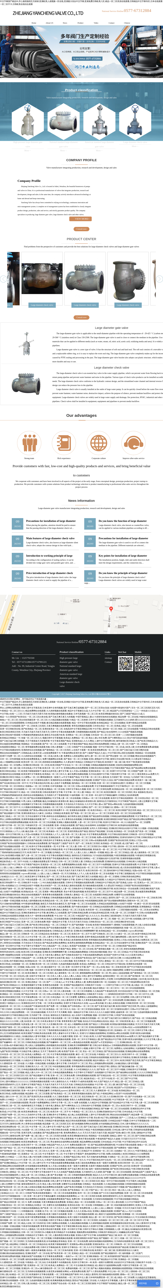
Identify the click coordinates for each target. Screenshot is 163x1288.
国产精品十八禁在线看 (99, 1024)
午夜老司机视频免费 (30, 1226)
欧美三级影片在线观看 (56, 1214)
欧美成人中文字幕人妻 (10, 1112)
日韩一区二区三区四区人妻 (71, 861)
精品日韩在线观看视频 (76, 1121)
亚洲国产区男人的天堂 (120, 1166)
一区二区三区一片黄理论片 (12, 828)
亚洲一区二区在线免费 (78, 1241)
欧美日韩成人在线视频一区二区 (14, 964)
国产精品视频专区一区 (135, 1187)
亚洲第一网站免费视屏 (52, 892)
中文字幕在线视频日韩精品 (58, 855)
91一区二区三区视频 (81, 765)
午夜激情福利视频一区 (10, 1154)
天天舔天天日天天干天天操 (133, 1139)
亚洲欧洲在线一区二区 (130, 1042)
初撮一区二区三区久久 (31, 738)
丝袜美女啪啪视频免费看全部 (129, 765)
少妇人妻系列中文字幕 (71, 1000)
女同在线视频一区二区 (31, 955)
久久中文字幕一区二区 (99, 711)
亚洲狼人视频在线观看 (66, 822)
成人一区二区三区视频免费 (143, 1021)
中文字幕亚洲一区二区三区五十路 (127, 1100)
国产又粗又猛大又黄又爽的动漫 (134, 750)
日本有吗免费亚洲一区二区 (101, 1277)
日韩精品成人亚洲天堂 (31, 753)
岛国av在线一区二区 (141, 870)
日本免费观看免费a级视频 (146, 747)
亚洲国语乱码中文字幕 (31, 1003)
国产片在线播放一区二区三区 (141, 1097)
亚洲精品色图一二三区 (10, 1069)
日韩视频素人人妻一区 (60, 889)
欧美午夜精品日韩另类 (145, 934)
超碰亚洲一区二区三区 (10, 1006)
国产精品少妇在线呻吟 (107, 732)
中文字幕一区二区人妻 (74, 792)
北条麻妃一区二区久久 (124, 1151)
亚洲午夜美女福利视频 (140, 1033)
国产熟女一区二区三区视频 (12, 1072)
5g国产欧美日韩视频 (9, 1051)
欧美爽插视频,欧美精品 (60, 1280)
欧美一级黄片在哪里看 (107, 1163)
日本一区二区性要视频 (10, 759)
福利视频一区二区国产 (132, 1253)
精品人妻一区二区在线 (103, 1087)
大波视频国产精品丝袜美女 (147, 1048)
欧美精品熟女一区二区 (103, 943)
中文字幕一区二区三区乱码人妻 (14, 976)
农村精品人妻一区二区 (101, 919)
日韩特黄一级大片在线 (78, 1057)
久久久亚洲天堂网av (134, 955)
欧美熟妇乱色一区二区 (31, 892)
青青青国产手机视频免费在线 (55, 858)
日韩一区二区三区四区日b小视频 (92, 846)
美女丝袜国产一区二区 (50, 886)
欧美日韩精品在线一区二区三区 (84, 867)
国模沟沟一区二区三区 (137, 901)
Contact (111, 23)
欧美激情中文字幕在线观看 (41, 1274)
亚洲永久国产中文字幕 (10, 864)
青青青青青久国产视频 (10, 988)
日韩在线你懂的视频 (98, 952)
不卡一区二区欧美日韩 (151, 898)
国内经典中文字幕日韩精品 (119, 870)
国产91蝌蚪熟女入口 (117, 738)
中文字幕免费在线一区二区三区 (35, 997)
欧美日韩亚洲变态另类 (10, 732)
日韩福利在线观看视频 (99, 1057)
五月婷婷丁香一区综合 (120, 777)
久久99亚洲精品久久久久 (85, 1069)
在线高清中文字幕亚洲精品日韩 (78, 729)
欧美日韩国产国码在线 (31, 1277)
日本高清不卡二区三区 (78, 1063)
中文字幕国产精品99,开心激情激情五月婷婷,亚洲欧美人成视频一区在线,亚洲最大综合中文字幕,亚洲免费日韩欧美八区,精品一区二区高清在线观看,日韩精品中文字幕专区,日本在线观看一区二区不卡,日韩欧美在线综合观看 (81, 2)
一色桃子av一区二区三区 (75, 1256)
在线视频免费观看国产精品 (58, 1199)
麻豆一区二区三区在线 (86, 1054)
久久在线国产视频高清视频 (130, 732)
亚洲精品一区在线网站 (148, 1118)
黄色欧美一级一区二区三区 (105, 849)
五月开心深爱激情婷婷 (52, 988)
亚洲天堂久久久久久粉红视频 (59, 961)
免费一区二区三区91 (144, 1241)
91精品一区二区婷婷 (79, 720)
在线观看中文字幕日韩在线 (33, 928)
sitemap (108, 658)
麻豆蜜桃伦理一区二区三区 (52, 1268)
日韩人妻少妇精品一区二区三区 (14, 1274)
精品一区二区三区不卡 (10, 807)
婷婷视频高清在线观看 (56, 1045)
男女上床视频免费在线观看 (101, 1063)
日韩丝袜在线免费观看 (37, 843)
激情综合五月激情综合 (107, 801)
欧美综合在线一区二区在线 (80, 1205)
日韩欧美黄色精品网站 (130, 877)
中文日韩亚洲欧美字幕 (103, 889)
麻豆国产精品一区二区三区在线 (130, 1084)
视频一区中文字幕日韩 (103, 747)
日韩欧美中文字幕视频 (82, 889)
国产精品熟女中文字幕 (111, 1039)
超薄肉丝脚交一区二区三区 (115, 976)
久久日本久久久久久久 (139, 1256)
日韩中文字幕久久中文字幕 (118, 985)
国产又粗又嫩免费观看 (116, 937)
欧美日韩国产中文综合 (60, 765)
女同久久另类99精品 (99, 828)
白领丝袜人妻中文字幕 (31, 1027)
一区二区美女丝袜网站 (148, 910)
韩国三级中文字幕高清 (31, 708)
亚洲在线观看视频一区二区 (101, 1027)
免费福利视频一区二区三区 (78, 1268)
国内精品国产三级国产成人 (144, 1172)
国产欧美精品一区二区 (31, 729)
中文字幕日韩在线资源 (139, 952)
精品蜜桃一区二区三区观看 (33, 907)
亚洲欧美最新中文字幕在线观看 (14, 1078)
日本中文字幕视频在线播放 (101, 720)
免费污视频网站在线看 (52, 759)
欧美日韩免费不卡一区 (58, 810)
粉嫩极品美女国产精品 (129, 1232)
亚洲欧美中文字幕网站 (56, 1115)
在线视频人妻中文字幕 (143, 919)
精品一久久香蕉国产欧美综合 (13, 717)
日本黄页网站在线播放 (74, 1148)
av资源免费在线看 (78, 1271)
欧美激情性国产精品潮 (31, 840)
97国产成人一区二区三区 (100, 1190)
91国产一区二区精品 (138, 744)
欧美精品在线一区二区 (122, 789)
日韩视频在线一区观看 (31, 1211)
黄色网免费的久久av (73, 1133)
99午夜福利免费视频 (30, 904)
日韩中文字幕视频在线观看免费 (80, 883)
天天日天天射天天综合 (78, 922)
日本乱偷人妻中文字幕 (122, 1130)
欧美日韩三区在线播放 (31, 952)
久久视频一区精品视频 (148, 828)
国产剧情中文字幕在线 (10, 940)
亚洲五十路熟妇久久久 (10, 1003)
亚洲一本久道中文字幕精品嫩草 (103, 795)
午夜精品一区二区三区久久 (12, 711)
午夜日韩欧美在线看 (75, 937)
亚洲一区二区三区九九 (33, 1160)
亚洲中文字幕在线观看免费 (124, 864)
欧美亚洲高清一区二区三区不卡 (99, 892)
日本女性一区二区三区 (78, 1027)
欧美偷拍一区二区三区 (56, 831)
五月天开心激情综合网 (10, 1124)
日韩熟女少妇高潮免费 (128, 795)
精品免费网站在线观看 (35, 711)
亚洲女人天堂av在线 (138, 840)
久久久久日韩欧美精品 (147, 1072)
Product (80, 23)
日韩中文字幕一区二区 (105, 946)
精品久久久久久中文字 (135, 1178)
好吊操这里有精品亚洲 (99, 913)
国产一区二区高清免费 (113, 1000)
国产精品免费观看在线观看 (37, 1181)
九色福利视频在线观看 (133, 804)
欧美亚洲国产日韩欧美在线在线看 (36, 1033)
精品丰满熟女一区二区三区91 (106, 988)
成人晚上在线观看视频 (78, 1115)
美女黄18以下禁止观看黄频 (61, 1139)
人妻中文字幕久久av (55, 937)
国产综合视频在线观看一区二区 (14, 846)
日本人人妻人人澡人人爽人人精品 (65, 976)
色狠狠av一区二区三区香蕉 (37, 786)
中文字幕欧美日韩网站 (80, 858)
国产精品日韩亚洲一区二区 (33, 994)
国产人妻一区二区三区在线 (35, 837)
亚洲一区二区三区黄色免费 (99, 789)
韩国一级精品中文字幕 (56, 922)
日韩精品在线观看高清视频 (12, 916)
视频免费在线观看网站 (87, 1232)
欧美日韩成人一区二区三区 (103, 810)
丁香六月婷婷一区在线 (10, 1009)
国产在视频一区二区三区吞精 (83, 837)
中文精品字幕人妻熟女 (29, 1051)
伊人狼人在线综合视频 (145, 925)
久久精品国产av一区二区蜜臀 (137, 822)
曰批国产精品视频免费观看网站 (14, 949)
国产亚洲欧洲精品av (9, 1163)
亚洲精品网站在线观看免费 (12, 1166)
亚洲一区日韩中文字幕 (10, 946)
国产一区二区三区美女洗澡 (97, 708)
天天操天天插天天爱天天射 (35, 714)
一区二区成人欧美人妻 (124, 747)
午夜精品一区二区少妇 (35, 1262)
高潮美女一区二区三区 (31, 1154)
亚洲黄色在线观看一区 (80, 810)
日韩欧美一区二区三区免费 (12, 1259)
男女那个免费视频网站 (10, 804)
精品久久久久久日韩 (9, 1021)
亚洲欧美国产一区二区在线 (147, 943)
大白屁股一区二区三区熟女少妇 (35, 1130)
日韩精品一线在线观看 (93, 1184)
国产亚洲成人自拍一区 (126, 883)
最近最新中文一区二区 (54, 967)
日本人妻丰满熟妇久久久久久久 (14, 1081)
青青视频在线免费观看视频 (101, 940)
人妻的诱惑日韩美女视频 (63, 1235)
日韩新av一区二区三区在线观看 (96, 798)
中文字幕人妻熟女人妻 (76, 982)
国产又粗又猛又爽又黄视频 (12, 741)
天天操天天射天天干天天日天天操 (57, 1084)
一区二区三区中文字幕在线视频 (138, 961)
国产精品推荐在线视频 (99, 816)
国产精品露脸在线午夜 (52, 1133)
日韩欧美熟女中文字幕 (151, 837)
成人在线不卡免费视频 (60, 783)
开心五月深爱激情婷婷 (10, 1033)
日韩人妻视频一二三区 (60, 747)
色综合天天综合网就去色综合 (96, 1021)
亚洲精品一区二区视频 (128, 1259)
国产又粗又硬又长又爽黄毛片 (13, 910)
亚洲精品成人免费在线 (35, 1214)
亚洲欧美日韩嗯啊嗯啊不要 (86, 931)
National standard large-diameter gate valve (71, 668)
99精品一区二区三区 (94, 792)
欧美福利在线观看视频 (128, 825)
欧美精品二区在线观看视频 (56, 919)
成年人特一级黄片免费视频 (12, 1169)
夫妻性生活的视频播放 (56, 1205)
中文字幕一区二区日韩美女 (12, 786)
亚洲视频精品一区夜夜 (149, 907)
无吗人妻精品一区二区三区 (111, 961)
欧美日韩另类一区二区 (96, 870)
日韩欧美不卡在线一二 (31, 883)
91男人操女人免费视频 (31, 801)
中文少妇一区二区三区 (64, 916)
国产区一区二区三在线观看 (54, 744)
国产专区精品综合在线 (10, 1130)
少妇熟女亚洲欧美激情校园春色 (37, 931)
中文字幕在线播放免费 (31, 1148)
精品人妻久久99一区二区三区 (89, 928)
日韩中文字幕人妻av (150, 867)
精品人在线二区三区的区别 (33, 1223)
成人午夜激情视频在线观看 (58, 1039)
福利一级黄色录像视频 (99, 1169)
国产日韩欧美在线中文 (72, 955)
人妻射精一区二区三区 (139, 1271)
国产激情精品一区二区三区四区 (56, 750)
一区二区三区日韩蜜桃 (82, 991)
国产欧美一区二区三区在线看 (59, 1069)
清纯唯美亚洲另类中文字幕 (120, 994)
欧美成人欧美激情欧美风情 (76, 940)
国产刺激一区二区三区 (81, 813)
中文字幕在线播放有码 (10, 750)
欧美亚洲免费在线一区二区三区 (105, 750)
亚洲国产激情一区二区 (10, 889)
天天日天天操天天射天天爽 (147, 1024)
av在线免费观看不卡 (51, 753)
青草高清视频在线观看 (82, 726)
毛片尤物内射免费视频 (10, 904)
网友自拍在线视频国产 (10, 753)
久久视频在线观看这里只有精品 (43, 861)
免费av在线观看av (114, 1154)
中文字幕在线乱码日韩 (39, 783)
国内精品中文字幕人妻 (134, 1196)
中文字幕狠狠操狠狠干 (105, 786)
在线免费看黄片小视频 (78, 1048)
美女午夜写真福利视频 (137, 738)
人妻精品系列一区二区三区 (116, 1226)
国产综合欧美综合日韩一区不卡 (14, 783)
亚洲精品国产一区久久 (76, 1160)
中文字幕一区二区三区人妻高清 (95, 777)
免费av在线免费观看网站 (108, 837)
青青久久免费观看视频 (80, 1100)
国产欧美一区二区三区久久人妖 (54, 1208)
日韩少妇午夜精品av (9, 919)
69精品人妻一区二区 (119, 744)
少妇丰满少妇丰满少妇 (148, 979)
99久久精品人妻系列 (106, 898)
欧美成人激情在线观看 (72, 886)
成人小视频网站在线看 (10, 762)
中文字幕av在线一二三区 (11, 714)
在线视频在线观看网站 (66, 1196)
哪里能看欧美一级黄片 (50, 777)
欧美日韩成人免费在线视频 (12, 1094)
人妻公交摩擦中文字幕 (147, 801)
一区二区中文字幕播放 (39, 898)
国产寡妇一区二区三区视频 (76, 759)
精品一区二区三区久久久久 (149, 810)
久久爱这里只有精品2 (140, 759)
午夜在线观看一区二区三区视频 (39, 880)
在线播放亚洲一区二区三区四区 (147, 789)
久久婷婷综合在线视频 (31, 756)
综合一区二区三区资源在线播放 (86, 1009)
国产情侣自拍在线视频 (114, 1051)
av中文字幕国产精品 (70, 777)
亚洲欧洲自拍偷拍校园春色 (12, 1253)
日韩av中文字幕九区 (139, 1009)
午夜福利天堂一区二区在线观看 (39, 825)
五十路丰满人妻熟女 (51, 955)
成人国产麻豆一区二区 (132, 843)
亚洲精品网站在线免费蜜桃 (76, 768)
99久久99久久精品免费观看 (58, 907)
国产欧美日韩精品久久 (147, 741)
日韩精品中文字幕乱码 (94, 762)
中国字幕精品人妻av (85, 717)
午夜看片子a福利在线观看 (81, 1081)
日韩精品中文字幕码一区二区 (38, 1235)
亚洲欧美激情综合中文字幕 (33, 913)
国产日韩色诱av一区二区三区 (13, 798)
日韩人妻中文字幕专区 (140, 997)
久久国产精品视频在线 (105, 1036)
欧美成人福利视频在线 (31, 901)
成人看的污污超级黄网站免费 (108, 1214)
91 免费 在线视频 (62, 828)
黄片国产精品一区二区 (10, 1148)
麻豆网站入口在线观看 (56, 913)
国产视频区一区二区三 (109, 1238)
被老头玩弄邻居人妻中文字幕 (55, 771)
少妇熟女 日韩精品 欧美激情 (57, 813)
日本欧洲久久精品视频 (136, 861)
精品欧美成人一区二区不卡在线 (14, 861)
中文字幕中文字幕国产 (147, 864)
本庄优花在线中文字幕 (128, 991)
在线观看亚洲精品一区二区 (12, 747)
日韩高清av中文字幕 (34, 979)
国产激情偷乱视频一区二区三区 (39, 828)
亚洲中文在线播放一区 (10, 1277)
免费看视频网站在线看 (72, 864)
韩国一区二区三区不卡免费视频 (97, 864)
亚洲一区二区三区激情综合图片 (35, 780)
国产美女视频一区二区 (60, 1175)
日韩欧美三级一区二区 (10, 1106)
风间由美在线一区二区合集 (12, 1181)
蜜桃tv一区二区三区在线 (125, 807)
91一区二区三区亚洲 (34, 789)
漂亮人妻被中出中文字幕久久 (65, 1033)
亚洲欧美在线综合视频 (99, 768)
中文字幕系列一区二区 (52, 1154)
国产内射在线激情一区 (82, 907)
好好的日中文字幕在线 (124, 1262)
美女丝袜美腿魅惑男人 (10, 1175)
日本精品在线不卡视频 (35, 723)
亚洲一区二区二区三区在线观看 (138, 1193)
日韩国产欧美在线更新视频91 (13, 843)
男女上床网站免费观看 (10, 708)
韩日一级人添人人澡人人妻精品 (126, 1190)
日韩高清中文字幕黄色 (52, 840)
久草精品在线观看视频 (107, 904)
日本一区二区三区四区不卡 (36, 1139)
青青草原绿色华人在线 (10, 952)
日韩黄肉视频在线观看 (93, 819)
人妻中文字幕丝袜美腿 (10, 907)
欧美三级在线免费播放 (82, 1087)
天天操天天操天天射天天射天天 (35, 732)
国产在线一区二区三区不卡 (47, 1000)
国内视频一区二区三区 (10, 1220)
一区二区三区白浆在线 (37, 717)
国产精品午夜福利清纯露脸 (12, 1250)
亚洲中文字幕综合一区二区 (74, 1247)
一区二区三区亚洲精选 (122, 1160)
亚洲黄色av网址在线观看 (118, 1033)
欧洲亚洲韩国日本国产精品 (116, 819)
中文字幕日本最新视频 (10, 801)
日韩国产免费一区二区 (141, 771)
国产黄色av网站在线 (113, 804)
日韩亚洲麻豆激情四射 (10, 1091)
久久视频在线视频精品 (31, 807)
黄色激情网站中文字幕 (95, 1154)
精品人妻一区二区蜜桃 (109, 877)
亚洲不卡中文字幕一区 (120, 771)
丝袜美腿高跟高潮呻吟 (124, 1205)
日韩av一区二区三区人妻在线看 (78, 988)
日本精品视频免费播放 (78, 952)
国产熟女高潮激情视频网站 (39, 798)
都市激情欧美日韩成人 (126, 741)
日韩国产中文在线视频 (82, 747)
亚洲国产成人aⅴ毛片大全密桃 (127, 1211)
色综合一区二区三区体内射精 (13, 1238)
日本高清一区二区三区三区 (103, 735)
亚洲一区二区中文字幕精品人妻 (86, 1039)
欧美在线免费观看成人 (31, 759)
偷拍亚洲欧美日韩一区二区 (12, 982)
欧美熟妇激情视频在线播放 (60, 714)
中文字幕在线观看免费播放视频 (14, 822)
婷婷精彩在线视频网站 (52, 762)
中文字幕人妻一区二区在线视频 (66, 798)
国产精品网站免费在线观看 (143, 768)
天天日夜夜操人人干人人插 (12, 831)
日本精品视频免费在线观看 (33, 1069)
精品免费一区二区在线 (128, 717)
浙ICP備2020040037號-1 (101, 694)
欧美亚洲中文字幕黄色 (31, 774)
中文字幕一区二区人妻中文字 (42, 1127)
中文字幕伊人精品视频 (136, 1181)
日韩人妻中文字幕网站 (92, 976)
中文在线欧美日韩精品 (145, 1217)
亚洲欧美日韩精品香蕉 (52, 849)
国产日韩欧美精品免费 (124, 780)
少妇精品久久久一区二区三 (12, 877)
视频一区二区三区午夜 (122, 919)
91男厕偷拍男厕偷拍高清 (32, 735)
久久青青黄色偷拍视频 (92, 1000)
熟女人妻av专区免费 (98, 738)
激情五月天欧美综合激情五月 (53, 904)
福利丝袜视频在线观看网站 (101, 1241)
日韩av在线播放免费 (85, 786)
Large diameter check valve (69, 684)
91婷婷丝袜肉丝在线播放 (106, 717)
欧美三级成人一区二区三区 (12, 816)
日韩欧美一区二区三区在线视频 (128, 1244)
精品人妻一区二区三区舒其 (101, 1217)
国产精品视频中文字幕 (10, 813)
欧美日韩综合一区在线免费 (126, 889)
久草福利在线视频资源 (113, 928)
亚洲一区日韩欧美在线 (10, 729)
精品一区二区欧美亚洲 (31, 792)
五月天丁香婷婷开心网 (50, 1051)
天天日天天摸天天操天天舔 (12, 979)
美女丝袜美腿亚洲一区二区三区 (33, 720)
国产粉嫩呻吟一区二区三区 (12, 1042)
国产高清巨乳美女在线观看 (39, 1097)
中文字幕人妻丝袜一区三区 (105, 729)
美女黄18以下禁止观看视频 (138, 880)
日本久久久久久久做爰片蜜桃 (102, 1012)
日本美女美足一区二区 (103, 726)
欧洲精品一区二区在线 (54, 789)
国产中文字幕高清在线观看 (139, 967)
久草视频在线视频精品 (56, 1217)
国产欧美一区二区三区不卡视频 (111, 1069)
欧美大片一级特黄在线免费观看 (39, 916)
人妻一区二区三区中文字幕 (90, 822)
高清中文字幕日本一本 (113, 822)
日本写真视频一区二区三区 (86, 714)
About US (49, 23)
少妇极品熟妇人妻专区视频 (33, 1036)
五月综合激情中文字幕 (99, 774)
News (65, 23)
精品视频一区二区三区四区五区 (56, 1124)
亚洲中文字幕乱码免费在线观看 (90, 880)
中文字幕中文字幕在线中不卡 (42, 1172)
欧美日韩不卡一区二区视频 (39, 852)
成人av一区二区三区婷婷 (103, 813)
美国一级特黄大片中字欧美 (31, 1121)
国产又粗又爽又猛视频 (74, 708)
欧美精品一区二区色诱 (124, 831)
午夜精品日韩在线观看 (149, 729)
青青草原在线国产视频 (50, 1226)
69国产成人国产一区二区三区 (69, 1127)
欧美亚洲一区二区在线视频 (102, 873)
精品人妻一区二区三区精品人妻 (119, 852)
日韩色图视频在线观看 (60, 898)
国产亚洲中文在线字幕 (54, 958)
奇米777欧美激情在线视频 (137, 762)
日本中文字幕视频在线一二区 (142, 1121)
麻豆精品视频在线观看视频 (58, 723)
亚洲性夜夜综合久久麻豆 (32, 813)
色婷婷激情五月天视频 (10, 1060)
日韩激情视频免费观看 (82, 1175)
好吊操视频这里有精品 (109, 1124)
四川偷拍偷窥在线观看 (93, 886)
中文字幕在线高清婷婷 (118, 834)
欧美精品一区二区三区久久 (54, 774)
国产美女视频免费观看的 (115, 901)
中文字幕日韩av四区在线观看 (121, 753)
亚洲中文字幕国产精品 (31, 849)
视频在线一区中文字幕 (10, 1133)
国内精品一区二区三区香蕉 (84, 783)
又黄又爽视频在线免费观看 (58, 726)
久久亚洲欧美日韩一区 (56, 1024)
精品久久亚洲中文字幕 (93, 1226)
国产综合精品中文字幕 (119, 1103)
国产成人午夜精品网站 (103, 1094)
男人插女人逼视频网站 (147, 1006)
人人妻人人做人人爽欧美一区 (13, 867)
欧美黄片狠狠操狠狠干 (31, 771)
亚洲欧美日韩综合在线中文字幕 (123, 828)
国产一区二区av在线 (96, 967)
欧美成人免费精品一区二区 (76, 738)
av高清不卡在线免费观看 (125, 1094)
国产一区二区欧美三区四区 (33, 726)
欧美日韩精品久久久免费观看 (146, 846)
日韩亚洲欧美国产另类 (149, 889)
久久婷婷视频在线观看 (56, 711)
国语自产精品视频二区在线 (101, 831)
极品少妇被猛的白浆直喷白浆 (55, 801)
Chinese (127, 23)
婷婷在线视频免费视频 (134, 949)
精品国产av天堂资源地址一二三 (124, 711)
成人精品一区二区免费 (124, 1277)
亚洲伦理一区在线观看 (141, 1166)
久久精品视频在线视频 (58, 720)
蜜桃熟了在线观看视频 (124, 925)
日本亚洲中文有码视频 (52, 708)
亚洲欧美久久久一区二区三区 (38, 1066)
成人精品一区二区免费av (11, 765)
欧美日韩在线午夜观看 (10, 735)
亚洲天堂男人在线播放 (31, 1133)
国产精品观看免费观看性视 (103, 1145)
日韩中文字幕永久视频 (76, 789)
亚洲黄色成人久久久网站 (83, 741)
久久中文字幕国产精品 (60, 949)
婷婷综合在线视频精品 (33, 795)
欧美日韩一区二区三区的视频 (42, 822)
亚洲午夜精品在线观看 (136, 723)
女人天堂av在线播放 (79, 771)
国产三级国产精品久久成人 (132, 714)
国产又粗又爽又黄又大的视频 (61, 717)
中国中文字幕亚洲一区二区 (12, 973)
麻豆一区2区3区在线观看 (148, 904)
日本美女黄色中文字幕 (50, 1021)
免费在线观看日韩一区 (97, 982)
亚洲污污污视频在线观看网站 (93, 1033)
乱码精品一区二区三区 (62, 852)
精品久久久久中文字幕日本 (12, 1109)
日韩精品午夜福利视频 (54, 1121)
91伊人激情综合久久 (59, 1081)
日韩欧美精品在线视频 (35, 1042)
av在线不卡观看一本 (81, 750)
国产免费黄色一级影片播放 (126, 1148)
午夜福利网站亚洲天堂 (72, 753)
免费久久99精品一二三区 (11, 1100)
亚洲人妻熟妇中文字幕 (99, 759)
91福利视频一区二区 (79, 795)
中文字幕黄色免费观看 (97, 834)
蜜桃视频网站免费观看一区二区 (94, 973)
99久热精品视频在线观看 (53, 883)
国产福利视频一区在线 (82, 925)
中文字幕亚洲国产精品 (60, 741)
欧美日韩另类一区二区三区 (130, 1163)
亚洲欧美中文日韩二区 (139, 1247)
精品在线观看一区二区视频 (12, 967)
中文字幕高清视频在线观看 (148, 873)
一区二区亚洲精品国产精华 (66, 1274)
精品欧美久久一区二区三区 (12, 880)
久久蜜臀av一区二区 (30, 777)
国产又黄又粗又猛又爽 (105, 1006)
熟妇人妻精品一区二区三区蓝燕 (70, 910)
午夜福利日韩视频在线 (145, 855)
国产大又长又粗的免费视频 (111, 1193)
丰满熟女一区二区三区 (118, 1157)
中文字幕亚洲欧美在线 (109, 867)
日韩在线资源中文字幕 (52, 792)
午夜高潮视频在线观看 (124, 855)
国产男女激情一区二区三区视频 (120, 756)
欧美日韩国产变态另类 (126, 810)
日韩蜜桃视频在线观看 (86, 732)
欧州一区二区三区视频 (88, 1193)
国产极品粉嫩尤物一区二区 (130, 1066)
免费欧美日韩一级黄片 (10, 840)
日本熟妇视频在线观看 (82, 780)
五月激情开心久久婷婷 (124, 720)
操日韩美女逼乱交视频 (78, 816)
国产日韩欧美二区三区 (103, 934)
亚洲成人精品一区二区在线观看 (128, 726)
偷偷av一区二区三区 (9, 720)
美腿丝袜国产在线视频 (31, 1256)
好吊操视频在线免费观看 (36, 1166)
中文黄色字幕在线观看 (85, 1139)
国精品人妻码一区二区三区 (122, 1136)
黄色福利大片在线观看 (10, 726)
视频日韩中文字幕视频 (52, 738)
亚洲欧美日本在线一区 (123, 1127)
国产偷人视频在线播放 (101, 1268)
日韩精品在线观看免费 (103, 907)
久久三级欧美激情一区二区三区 (66, 1097)
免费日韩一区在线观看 (82, 1199)
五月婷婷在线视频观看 (39, 949)
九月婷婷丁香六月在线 (141, 777)
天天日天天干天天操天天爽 (31, 919)
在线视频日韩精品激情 (10, 1142)
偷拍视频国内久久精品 (10, 1036)
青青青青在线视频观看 (10, 873)
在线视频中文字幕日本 (31, 804)
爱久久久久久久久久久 (145, 720)
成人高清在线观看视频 (130, 867)
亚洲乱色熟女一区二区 (35, 982)
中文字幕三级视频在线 (125, 873)
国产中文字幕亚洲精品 (151, 1060)
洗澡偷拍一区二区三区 (52, 807)
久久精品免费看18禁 (131, 958)
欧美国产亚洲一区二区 (72, 1051)
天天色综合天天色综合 (74, 804)
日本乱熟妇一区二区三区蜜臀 (63, 997)
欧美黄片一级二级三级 (115, 762)
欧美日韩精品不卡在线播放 (63, 1232)
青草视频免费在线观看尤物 (37, 747)
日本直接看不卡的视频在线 (58, 1262)
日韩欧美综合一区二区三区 (101, 922)
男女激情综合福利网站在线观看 (64, 1142)
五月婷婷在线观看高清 (35, 1241)
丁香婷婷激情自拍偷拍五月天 (13, 852)
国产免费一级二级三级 (31, 1136)
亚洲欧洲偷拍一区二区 (134, 1000)
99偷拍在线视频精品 (148, 717)
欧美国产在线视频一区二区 (82, 946)
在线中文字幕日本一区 (39, 976)
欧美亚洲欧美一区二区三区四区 (118, 792)
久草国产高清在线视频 (124, 1015)
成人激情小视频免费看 (113, 970)
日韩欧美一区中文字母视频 (141, 834)
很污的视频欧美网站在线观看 (63, 970)
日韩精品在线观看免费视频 (126, 907)
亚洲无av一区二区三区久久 (149, 883)
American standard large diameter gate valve (71, 676)
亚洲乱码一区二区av (111, 1106)
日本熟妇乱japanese (58, 1091)
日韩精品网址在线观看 (82, 1060)
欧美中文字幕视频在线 (39, 1118)
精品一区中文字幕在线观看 (84, 723)
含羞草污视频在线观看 (99, 1166)
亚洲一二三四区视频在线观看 (129, 735)
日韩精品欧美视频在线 (50, 1178)
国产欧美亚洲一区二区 (10, 1187)
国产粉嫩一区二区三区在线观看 (82, 904)
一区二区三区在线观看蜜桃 (12, 723)
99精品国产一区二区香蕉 (32, 958)
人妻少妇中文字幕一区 (137, 937)
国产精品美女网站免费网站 (141, 819)
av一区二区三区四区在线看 (54, 1136)
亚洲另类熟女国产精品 (78, 831)
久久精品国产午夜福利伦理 (105, 991)
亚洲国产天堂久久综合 (103, 780)
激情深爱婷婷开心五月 (10, 1084)
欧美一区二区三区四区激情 (84, 1283)
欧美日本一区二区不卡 (52, 768)
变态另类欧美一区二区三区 (12, 937)
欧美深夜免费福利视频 (10, 1256)
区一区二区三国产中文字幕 (125, 1078)
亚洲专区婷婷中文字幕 (130, 837)
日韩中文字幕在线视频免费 (62, 732)
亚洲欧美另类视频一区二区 (92, 1018)
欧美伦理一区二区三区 (31, 762)
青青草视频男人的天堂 (10, 849)
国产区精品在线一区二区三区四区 (112, 1075)
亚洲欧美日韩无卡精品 (10, 777)
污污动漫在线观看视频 (103, 855)
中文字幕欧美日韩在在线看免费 (41, 910)
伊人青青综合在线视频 (72, 819)
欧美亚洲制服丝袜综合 (109, 714)
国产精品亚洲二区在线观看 (12, 789)
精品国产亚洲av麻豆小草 (119, 1133)
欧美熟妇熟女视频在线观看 (12, 1048)
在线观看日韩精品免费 (103, 895)
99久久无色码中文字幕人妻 (33, 1115)
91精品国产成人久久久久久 (88, 916)
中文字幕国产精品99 (127, 801)
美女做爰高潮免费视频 (10, 744)
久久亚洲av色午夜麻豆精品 (12, 961)
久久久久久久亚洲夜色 (10, 1145)
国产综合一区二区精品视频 (144, 1018)
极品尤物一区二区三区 (35, 831)
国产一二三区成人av (51, 819)
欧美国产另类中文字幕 (114, 955)
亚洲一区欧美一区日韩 (33, 1100)
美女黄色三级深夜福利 (111, 916)
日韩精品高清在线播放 (84, 1084)
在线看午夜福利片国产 (120, 708)
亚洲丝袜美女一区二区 (52, 729)
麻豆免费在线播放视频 (78, 774)
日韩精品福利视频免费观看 (122, 816)
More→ (28, 127)
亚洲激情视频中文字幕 (31, 985)
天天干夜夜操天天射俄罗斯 (37, 741)
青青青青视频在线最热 (82, 1094)
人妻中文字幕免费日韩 (105, 741)
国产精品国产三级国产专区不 (61, 843)
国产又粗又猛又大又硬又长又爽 (14, 925)
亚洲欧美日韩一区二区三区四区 (43, 964)
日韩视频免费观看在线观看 (124, 1045)
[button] (80, 75)
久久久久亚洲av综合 (123, 1027)
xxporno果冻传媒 (28, 873)
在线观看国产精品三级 (107, 1235)
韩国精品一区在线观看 (31, 744)
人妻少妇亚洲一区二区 (29, 1021)
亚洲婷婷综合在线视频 (31, 750)
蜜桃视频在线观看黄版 (122, 1268)
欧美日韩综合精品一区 (10, 771)
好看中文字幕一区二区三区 (12, 825)
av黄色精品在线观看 (80, 828)
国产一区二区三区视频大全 (101, 807)
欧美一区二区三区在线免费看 (128, 813)
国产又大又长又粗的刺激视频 (13, 870)
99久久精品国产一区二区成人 (55, 946)
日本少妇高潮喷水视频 (10, 855)
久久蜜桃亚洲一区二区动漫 (12, 1063)
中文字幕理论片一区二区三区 (129, 786)
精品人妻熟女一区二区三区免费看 (114, 997)
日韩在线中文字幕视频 (91, 1106)
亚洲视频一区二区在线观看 (134, 1214)
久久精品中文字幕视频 (98, 1103)
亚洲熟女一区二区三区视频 (78, 735)
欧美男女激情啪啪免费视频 (80, 943)
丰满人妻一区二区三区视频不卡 (124, 913)
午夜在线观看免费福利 (93, 955)
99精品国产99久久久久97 (57, 1145)
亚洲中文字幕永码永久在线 (76, 1003)
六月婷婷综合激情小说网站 (76, 807)
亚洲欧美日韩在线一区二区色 (36, 765)
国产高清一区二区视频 (145, 831)
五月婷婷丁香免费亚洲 (80, 1208)
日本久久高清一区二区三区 (71, 1078)
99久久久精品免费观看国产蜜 (13, 1265)
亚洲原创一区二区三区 (50, 864)
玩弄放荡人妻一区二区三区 (33, 1024)
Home (34, 23)
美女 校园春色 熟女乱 (142, 792)
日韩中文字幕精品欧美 (50, 1247)
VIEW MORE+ (82, 219)
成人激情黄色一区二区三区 (146, 852)
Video (96, 23)
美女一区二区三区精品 (118, 952)
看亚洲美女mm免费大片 (148, 774)
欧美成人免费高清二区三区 (76, 840)
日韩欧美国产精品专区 (126, 946)
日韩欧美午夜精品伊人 (52, 1157)
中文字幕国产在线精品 (107, 1283)
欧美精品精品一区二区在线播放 (111, 723)
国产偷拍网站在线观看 (35, 1048)
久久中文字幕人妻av (94, 804)
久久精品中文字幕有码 (115, 880)
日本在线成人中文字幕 (31, 768)
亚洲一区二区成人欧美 (84, 1036)
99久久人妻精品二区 (30, 1229)
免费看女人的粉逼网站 (74, 756)
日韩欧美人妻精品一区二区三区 (78, 895)
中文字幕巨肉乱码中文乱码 (134, 1142)
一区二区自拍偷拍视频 (35, 1012)
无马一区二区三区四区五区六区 (145, 708)
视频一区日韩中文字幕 (39, 970)
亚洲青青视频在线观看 (31, 819)
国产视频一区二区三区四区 (12, 1241)
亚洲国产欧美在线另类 (118, 840)
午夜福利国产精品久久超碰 (108, 1139)
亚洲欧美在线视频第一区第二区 (78, 979)
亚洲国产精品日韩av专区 (75, 1157)
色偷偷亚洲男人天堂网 (103, 979)
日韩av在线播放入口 (9, 886)
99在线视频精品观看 (94, 901)
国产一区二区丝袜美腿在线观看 (14, 1103)
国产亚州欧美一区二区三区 (140, 976)
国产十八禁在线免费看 (97, 1271)
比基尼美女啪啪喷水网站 (57, 1271)
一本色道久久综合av (148, 711)
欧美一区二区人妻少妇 (76, 834)
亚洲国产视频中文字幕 (64, 880)
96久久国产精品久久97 (104, 1081)
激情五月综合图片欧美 (54, 735)
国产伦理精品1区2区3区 (61, 1118)
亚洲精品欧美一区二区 (58, 837)
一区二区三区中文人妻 (143, 994)
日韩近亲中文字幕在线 (115, 964)
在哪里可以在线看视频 (124, 895)
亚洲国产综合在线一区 (60, 1283)
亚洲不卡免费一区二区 (10, 756)
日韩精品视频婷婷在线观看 (103, 765)
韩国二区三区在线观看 (128, 729)
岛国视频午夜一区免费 (10, 780)
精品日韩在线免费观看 (99, 744)
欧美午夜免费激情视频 (35, 1217)
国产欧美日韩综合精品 (39, 925)
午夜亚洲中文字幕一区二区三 (123, 774)
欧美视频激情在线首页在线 (122, 1223)
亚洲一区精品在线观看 (64, 825)
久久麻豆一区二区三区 (124, 934)
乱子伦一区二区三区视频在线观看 (57, 1211)
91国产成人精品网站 (9, 1244)
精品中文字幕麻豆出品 (78, 711)
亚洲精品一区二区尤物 (149, 991)
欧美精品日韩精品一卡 (10, 738)
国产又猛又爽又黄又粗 (78, 1169)
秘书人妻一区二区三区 (95, 756)
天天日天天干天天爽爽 (10, 958)
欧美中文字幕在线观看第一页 (124, 798)
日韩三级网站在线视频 (56, 1223)
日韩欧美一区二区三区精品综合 (35, 934)
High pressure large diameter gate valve (69, 660)
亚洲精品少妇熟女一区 (35, 1205)
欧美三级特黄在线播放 (31, 988)
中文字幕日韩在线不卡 (10, 792)
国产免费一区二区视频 (56, 1006)
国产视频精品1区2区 (104, 1030)
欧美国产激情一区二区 (10, 1027)
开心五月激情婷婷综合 (139, 1226)
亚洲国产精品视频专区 (74, 985)
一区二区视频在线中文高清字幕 (105, 858)
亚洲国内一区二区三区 (10, 1057)
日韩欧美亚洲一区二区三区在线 (41, 870)
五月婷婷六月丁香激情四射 (56, 795)
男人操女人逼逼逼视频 (119, 973)
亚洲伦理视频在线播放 (10, 991)
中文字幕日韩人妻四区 (128, 849)
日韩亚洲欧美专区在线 (124, 922)
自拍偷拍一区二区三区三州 (111, 1220)
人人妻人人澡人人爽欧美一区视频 (89, 852)
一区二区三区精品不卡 (60, 925)
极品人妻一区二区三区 (10, 934)
